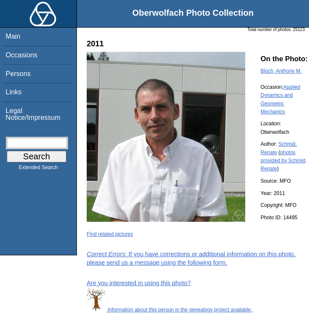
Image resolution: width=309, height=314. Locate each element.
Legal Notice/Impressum (33, 114)
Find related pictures (110, 234)
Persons (18, 73)
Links (13, 92)
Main (13, 36)
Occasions (21, 55)
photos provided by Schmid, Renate (284, 161)
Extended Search (38, 169)
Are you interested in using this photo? (139, 283)
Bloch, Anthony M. (281, 71)
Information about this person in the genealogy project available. (169, 310)
